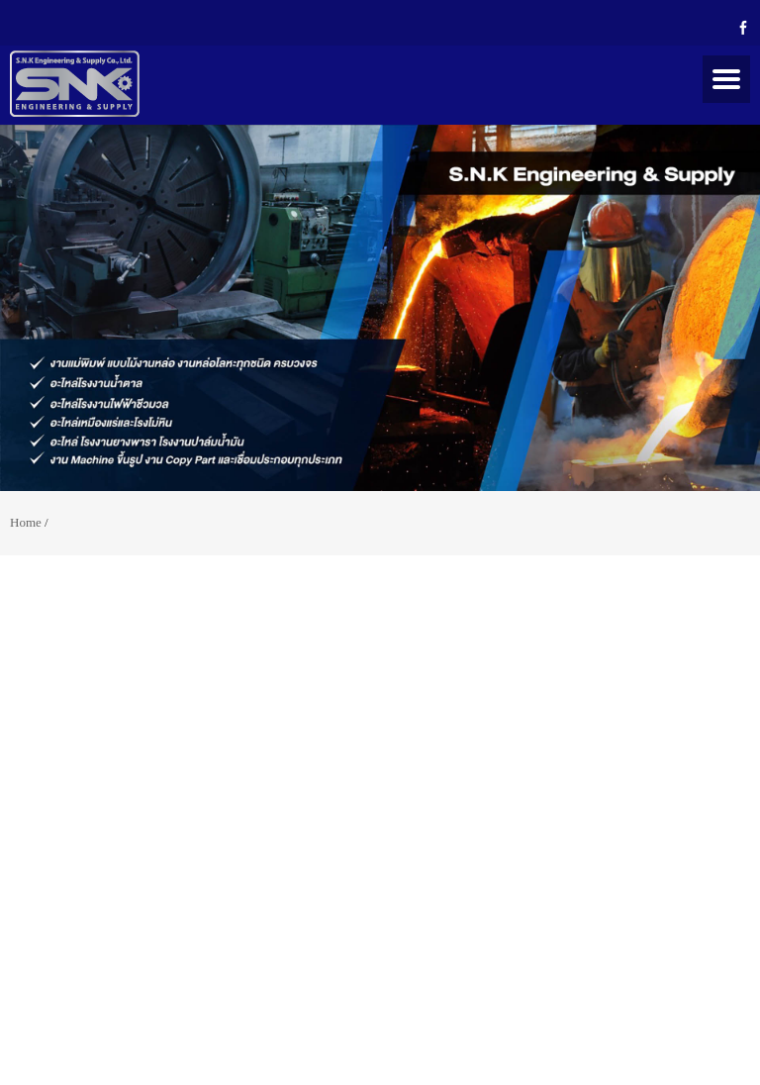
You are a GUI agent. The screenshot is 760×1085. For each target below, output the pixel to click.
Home (26, 522)
